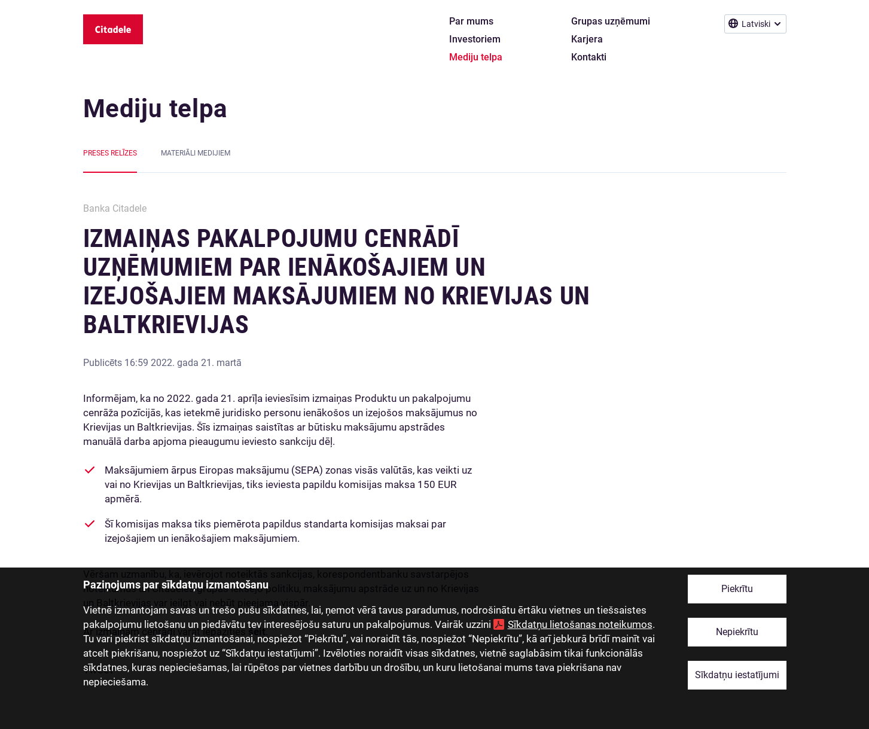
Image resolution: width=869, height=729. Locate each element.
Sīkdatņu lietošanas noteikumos (580, 624)
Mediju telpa (155, 108)
